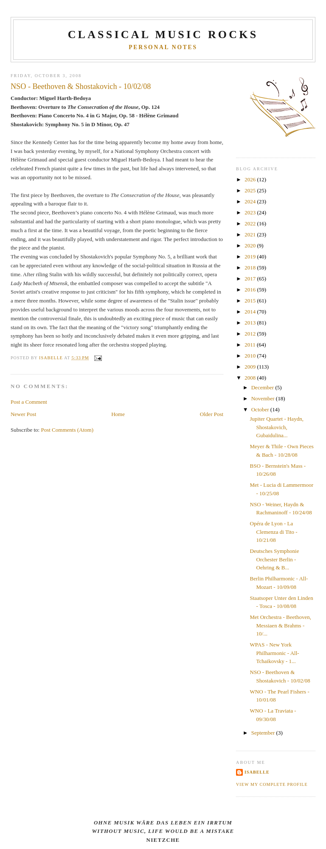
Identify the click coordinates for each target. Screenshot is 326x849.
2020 (250, 245)
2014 (250, 311)
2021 (250, 234)
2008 (250, 378)
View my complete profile (272, 784)
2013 (250, 322)
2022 (250, 223)
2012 (250, 333)
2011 (250, 344)
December (263, 387)
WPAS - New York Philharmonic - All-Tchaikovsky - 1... (274, 652)
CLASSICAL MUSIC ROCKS (163, 34)
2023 (250, 212)
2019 (250, 256)
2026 (250, 179)
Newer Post (23, 414)
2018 (250, 267)
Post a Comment (29, 402)
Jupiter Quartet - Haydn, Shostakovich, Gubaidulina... (277, 427)
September (263, 733)
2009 (250, 366)
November (263, 398)
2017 (250, 278)
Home (118, 414)
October (260, 409)
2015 (250, 300)
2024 (250, 201)
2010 (250, 355)
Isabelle (257, 772)
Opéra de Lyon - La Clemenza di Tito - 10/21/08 (274, 531)
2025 (250, 190)
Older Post (211, 414)
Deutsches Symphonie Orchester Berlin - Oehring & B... (274, 559)
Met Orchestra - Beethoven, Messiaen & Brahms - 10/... (280, 625)
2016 (250, 289)
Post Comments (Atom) (67, 430)
